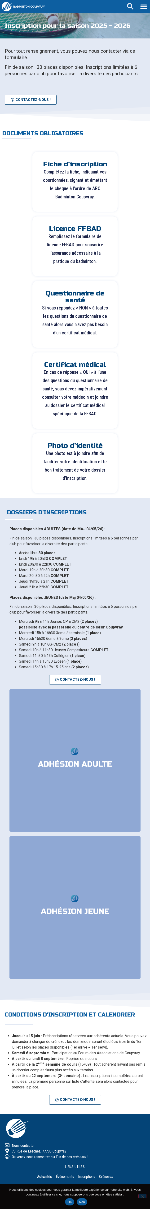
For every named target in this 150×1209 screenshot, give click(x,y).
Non (82, 1202)
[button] (143, 6)
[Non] (142, 1196)
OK (69, 1202)
